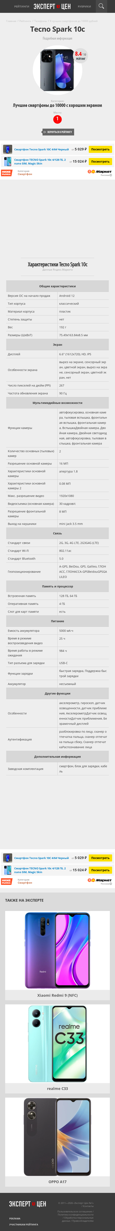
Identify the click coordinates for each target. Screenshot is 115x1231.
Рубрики (84, 6)
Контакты (88, 1206)
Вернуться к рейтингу (57, 132)
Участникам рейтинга (23, 1224)
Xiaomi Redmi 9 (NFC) (57, 995)
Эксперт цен (52, 7)
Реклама (14, 1218)
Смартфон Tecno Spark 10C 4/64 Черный (41, 149)
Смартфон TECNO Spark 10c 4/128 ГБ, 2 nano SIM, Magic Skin (40, 161)
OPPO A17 (57, 1181)
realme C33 (57, 1088)
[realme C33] (57, 1043)
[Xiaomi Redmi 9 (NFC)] (57, 950)
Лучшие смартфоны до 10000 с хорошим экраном (57, 105)
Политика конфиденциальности (76, 1214)
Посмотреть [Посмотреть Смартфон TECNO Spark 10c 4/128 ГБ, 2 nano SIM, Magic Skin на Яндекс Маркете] (100, 161)
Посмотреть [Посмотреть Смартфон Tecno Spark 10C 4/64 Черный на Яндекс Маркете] (100, 149)
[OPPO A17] (57, 1137)
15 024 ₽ (78, 161)
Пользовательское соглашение (74, 1211)
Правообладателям (83, 1220)
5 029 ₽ (79, 149)
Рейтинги (21, 6)
